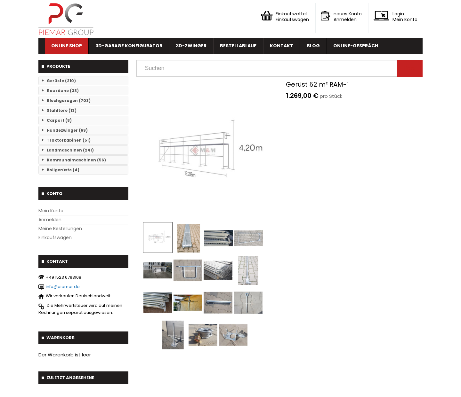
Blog (313, 46)
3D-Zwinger (191, 46)
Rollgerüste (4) (63, 170)
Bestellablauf (238, 46)
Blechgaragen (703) (69, 100)
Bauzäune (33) (63, 90)
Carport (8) (59, 120)
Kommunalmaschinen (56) (76, 160)
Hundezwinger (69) (67, 130)
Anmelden (49, 219)
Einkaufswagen (55, 237)
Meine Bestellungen (60, 228)
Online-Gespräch (355, 46)
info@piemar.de (63, 287)
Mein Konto (50, 210)
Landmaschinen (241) (70, 150)
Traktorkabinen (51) (69, 140)
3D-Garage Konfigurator (128, 46)
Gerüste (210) (61, 80)
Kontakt (281, 46)
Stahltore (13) (62, 110)
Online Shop (66, 46)
